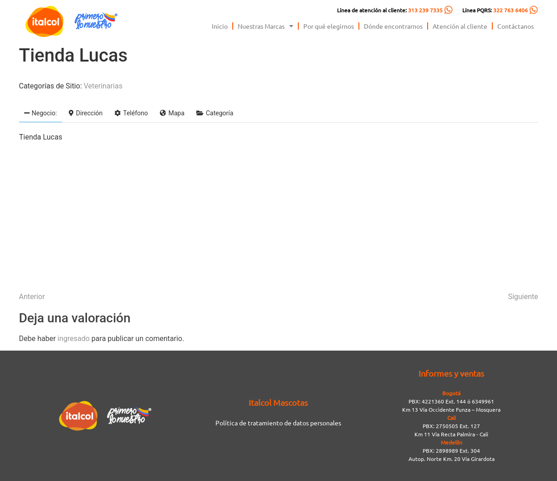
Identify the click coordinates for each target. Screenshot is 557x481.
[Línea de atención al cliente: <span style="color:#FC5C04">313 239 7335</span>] (448, 10)
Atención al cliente (460, 26)
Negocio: (40, 113)
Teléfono (131, 113)
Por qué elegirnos (328, 26)
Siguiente (523, 296)
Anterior (32, 296)
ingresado (73, 338)
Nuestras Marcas (265, 26)
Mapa (172, 113)
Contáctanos (515, 26)
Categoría (214, 113)
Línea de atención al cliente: (390, 10)
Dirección (85, 113)
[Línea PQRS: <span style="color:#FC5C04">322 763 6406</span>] (533, 10)
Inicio (220, 26)
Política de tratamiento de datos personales (278, 423)
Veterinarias (103, 86)
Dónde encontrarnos (393, 26)
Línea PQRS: (495, 10)
